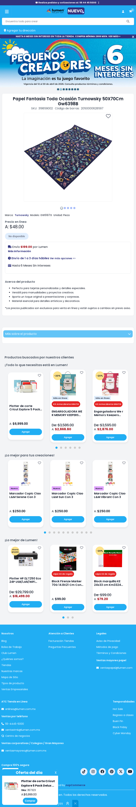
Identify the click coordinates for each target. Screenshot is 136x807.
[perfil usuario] (123, 11)
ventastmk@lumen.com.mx (22, 730)
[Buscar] (128, 21)
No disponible (16, 236)
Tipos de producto (12, 683)
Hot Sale (118, 709)
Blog (4, 641)
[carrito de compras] (130, 11)
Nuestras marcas (11, 671)
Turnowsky (22, 215)
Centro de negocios (17, 736)
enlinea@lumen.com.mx (20, 709)
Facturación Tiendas (61, 641)
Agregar (26, 432)
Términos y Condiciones (111, 653)
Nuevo (14, 488)
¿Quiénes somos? (12, 659)
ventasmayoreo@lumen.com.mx (25, 750)
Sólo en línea (60, 398)
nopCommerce (75, 785)
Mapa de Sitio (9, 677)
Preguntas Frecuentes (62, 647)
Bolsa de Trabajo (11, 647)
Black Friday (120, 727)
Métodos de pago (107, 647)
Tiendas (6, 665)
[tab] (56, 448)
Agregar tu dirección (19, 30)
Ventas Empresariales (14, 689)
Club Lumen (8, 653)
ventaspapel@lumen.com (116, 668)
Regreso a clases (123, 715)
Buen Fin (118, 721)
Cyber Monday (122, 733)
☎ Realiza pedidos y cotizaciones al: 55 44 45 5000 (65, 2)
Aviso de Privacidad (108, 641)
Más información (19, 251)
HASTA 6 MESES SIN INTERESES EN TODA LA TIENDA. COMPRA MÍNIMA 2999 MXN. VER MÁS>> (68, 36)
